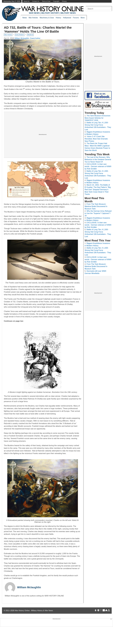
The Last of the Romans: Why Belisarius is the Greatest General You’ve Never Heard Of (98, 159)
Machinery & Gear (47, 18)
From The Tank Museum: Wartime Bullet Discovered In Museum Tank (96, 206)
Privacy (64, 1)
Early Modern (19, 35)
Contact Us (35, 1)
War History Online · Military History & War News (34, 610)
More (83, 18)
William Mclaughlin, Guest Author (27, 38)
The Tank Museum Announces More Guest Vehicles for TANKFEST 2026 (97, 118)
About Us (26, 1)
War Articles (33, 18)
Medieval (30, 35)
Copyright (56, 1)
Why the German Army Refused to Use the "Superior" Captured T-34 (98, 213)
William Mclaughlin (29, 587)
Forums (76, 18)
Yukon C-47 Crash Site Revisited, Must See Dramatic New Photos (96, 139)
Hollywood (67, 18)
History (58, 18)
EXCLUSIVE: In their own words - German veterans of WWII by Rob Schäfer (98, 166)
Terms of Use (46, 1)
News (24, 18)
